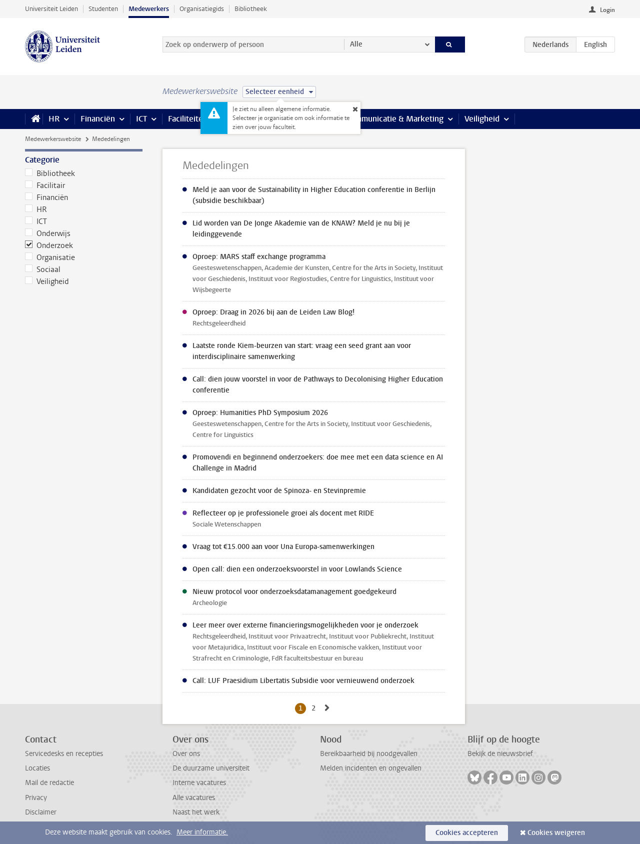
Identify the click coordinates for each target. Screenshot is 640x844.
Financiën (97, 119)
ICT (141, 119)
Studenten (103, 8)
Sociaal (42, 269)
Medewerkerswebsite (53, 139)
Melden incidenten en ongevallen (371, 768)
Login (607, 10)
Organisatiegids (202, 8)
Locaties (37, 768)
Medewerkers (148, 8)
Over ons (186, 753)
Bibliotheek (250, 8)
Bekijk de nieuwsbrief (500, 753)
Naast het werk (196, 812)
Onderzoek (49, 245)
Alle (356, 44)
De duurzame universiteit (211, 768)
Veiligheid (482, 119)
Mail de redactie (49, 783)
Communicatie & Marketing (395, 119)
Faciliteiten (188, 119)
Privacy (36, 797)
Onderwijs (47, 233)
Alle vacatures (193, 797)
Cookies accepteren (467, 833)
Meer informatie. (202, 832)
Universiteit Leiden (51, 8)
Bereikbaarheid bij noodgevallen (369, 753)
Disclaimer (40, 812)
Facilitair (45, 185)
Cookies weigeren (556, 833)
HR (54, 119)
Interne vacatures (199, 783)
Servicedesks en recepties (64, 753)
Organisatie (50, 257)
